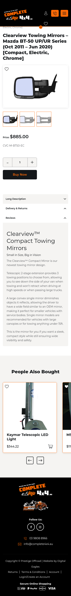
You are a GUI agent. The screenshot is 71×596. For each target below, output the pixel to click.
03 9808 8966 (38, 538)
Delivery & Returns (16, 208)
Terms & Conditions (33, 571)
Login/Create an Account (34, 576)
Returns (13, 571)
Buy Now (20, 174)
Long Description (16, 198)
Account (54, 571)
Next (40, 460)
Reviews (10, 217)
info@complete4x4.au (38, 543)
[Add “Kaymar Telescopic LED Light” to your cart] (50, 446)
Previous (30, 460)
